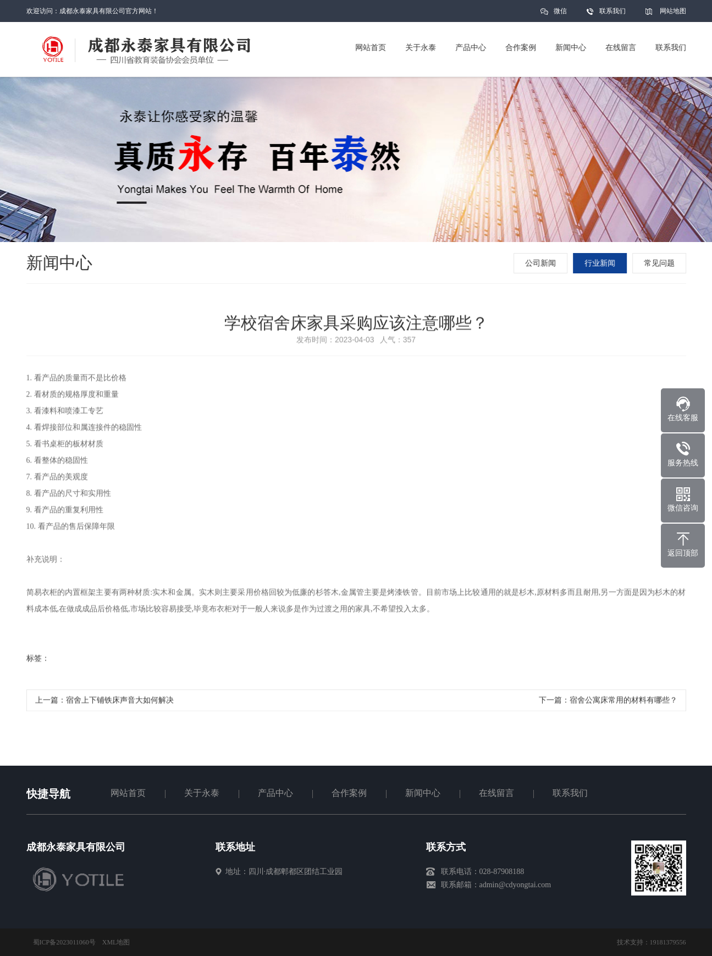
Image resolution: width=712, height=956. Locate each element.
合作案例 (349, 793)
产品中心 (275, 793)
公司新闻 (541, 263)
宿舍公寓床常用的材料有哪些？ (623, 702)
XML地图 (116, 942)
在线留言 (496, 793)
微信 (560, 14)
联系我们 (612, 11)
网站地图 (673, 11)
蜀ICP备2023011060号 (64, 942)
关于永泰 (201, 793)
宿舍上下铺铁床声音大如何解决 (120, 702)
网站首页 (128, 793)
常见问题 (660, 263)
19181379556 (668, 942)
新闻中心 (422, 793)
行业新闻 (601, 263)
